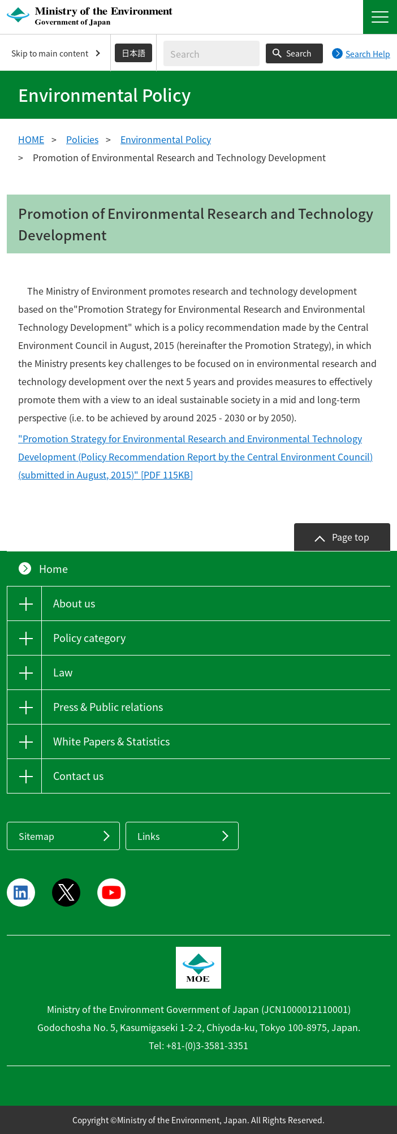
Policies (82, 139)
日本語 (133, 52)
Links (148, 836)
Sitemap (36, 836)
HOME (31, 139)
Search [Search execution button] (299, 53)
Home (53, 568)
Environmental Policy (165, 139)
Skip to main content (49, 53)
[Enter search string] (211, 53)
